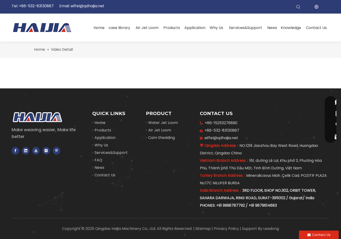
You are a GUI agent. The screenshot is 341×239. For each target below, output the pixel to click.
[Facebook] (15, 151)
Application (105, 137)
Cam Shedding (161, 137)
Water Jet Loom (163, 122)
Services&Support (111, 152)
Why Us (101, 145)
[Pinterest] (56, 151)
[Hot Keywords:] (298, 7)
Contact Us (105, 175)
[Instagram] (46, 151)
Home (100, 122)
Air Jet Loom (159, 130)
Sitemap (203, 228)
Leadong (271, 228)
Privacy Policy (227, 228)
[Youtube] (36, 151)
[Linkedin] (25, 151)
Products (103, 130)
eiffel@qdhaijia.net (87, 6)
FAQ (98, 160)
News (99, 167)
